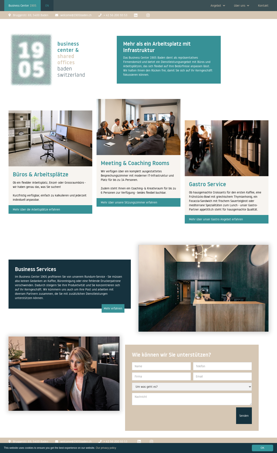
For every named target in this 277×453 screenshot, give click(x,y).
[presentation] (201, 415)
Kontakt (263, 5)
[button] (218, 5)
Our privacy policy (106, 447)
